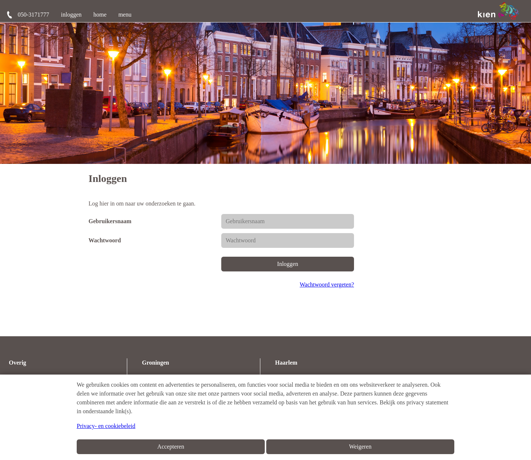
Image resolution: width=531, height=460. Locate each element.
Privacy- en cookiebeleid (106, 426)
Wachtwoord (104, 240)
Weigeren (360, 446)
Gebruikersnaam (109, 221)
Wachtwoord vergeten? (327, 284)
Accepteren (170, 446)
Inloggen (287, 264)
